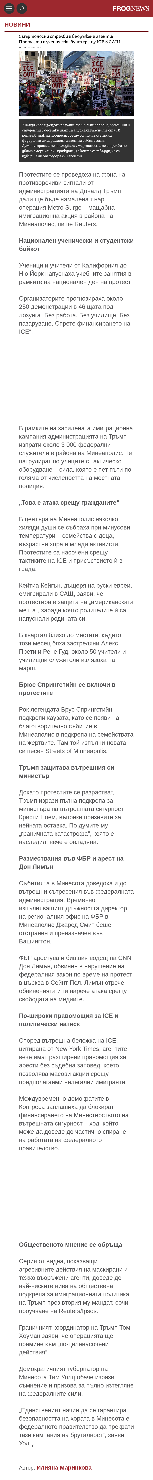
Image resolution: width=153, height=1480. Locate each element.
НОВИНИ (17, 24)
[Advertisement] (76, 380)
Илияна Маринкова (64, 1467)
